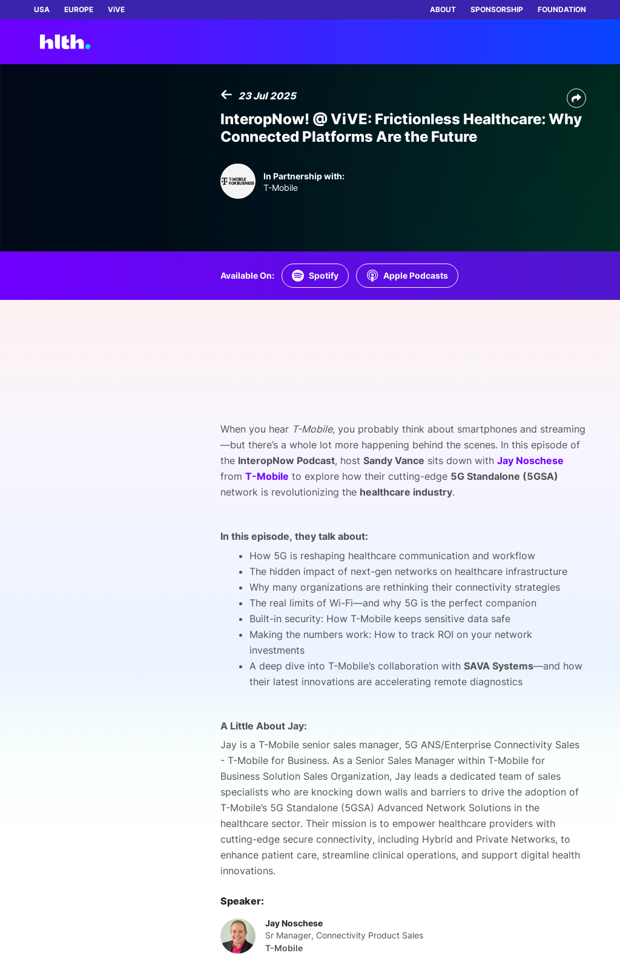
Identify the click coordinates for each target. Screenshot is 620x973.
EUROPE (78, 9)
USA (42, 9)
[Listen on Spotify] (315, 276)
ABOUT (443, 9)
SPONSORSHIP (496, 9)
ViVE (116, 9)
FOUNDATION (562, 9)
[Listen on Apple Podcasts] (407, 276)
